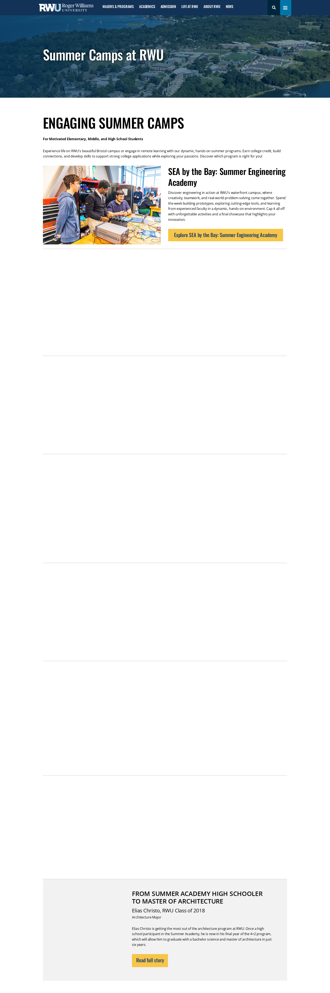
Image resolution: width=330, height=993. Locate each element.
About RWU (212, 6)
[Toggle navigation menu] (285, 7)
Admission (168, 6)
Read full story (150, 960)
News (229, 6)
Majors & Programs (118, 6)
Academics (147, 6)
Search (273, 7)
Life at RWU (189, 6)
